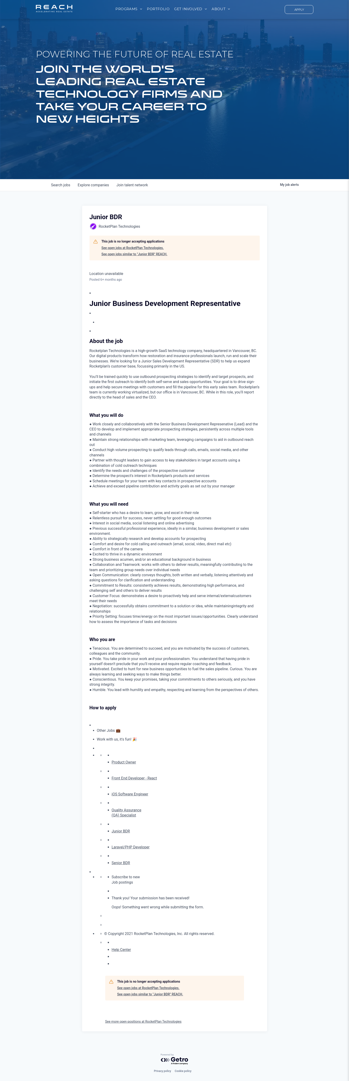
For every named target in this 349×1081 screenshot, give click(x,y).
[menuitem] (129, 9)
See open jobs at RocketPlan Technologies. (133, 248)
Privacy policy (162, 1071)
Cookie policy (183, 1071)
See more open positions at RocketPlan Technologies (143, 1021)
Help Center (121, 949)
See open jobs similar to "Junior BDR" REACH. (134, 254)
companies (93, 185)
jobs (60, 185)
